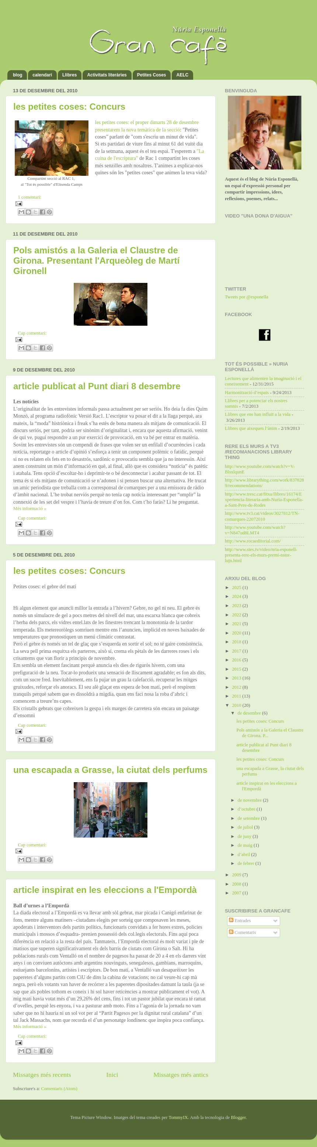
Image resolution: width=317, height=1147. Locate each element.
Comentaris (242, 932)
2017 (237, 651)
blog (17, 75)
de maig (246, 845)
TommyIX (178, 1117)
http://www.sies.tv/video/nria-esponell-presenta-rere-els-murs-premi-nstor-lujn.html (261, 555)
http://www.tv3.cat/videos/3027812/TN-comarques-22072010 (262, 516)
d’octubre (247, 809)
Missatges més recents (42, 1074)
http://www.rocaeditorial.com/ (253, 541)
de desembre (250, 713)
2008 (237, 884)
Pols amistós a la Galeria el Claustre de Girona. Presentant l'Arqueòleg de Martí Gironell (96, 260)
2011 (237, 696)
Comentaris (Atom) (59, 1088)
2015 (237, 669)
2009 (237, 874)
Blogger (238, 1117)
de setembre (249, 818)
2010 (237, 705)
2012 (237, 687)
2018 (237, 641)
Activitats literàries (106, 75)
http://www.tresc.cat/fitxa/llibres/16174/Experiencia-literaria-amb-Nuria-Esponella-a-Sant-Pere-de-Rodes (264, 500)
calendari (42, 75)
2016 (237, 659)
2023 (237, 605)
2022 (237, 614)
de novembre (250, 800)
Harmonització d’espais (247, 392)
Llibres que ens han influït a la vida (257, 414)
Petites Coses (151, 75)
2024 (237, 596)
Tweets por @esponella (246, 296)
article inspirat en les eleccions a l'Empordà (105, 890)
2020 (237, 633)
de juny (245, 836)
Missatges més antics (180, 1074)
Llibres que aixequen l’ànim (251, 428)
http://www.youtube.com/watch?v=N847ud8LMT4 (255, 530)
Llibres (69, 75)
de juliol (246, 827)
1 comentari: (29, 197)
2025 (237, 587)
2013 (237, 678)
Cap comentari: (32, 333)
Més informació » (29, 508)
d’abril (244, 854)
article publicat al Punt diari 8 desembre (96, 386)
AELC (182, 75)
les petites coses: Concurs (69, 107)
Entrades (240, 920)
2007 (237, 893)
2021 (237, 623)
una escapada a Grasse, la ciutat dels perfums (110, 770)
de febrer (246, 863)
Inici (112, 1074)
